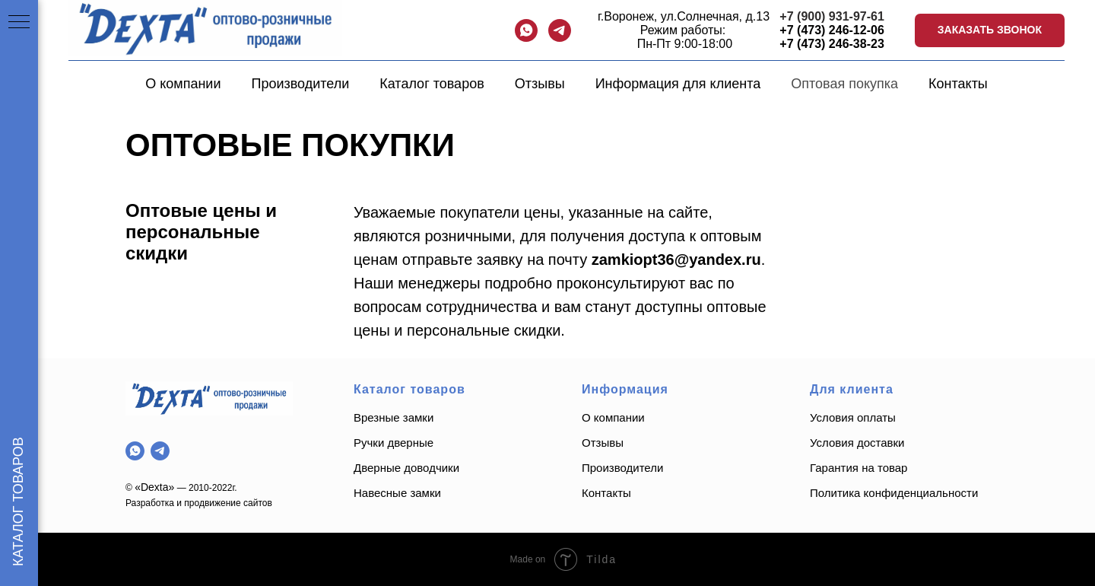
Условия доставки (857, 442)
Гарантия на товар (858, 467)
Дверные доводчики (406, 467)
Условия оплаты (853, 417)
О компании (183, 83)
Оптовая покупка (844, 83)
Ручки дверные (393, 442)
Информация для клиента (678, 83)
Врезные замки (393, 417)
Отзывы (540, 83)
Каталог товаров (431, 83)
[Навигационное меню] (19, 22)
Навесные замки (397, 492)
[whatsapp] (526, 30)
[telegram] (559, 30)
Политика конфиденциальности (895, 492)
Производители (300, 83)
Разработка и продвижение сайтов (198, 503)
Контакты (958, 83)
